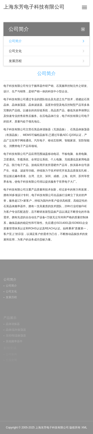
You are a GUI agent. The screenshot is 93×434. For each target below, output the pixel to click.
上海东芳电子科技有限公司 (34, 7)
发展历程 (15, 61)
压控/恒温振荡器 (16, 341)
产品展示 (9, 324)
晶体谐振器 (13, 330)
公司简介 (15, 41)
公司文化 (15, 51)
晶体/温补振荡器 (16, 335)
